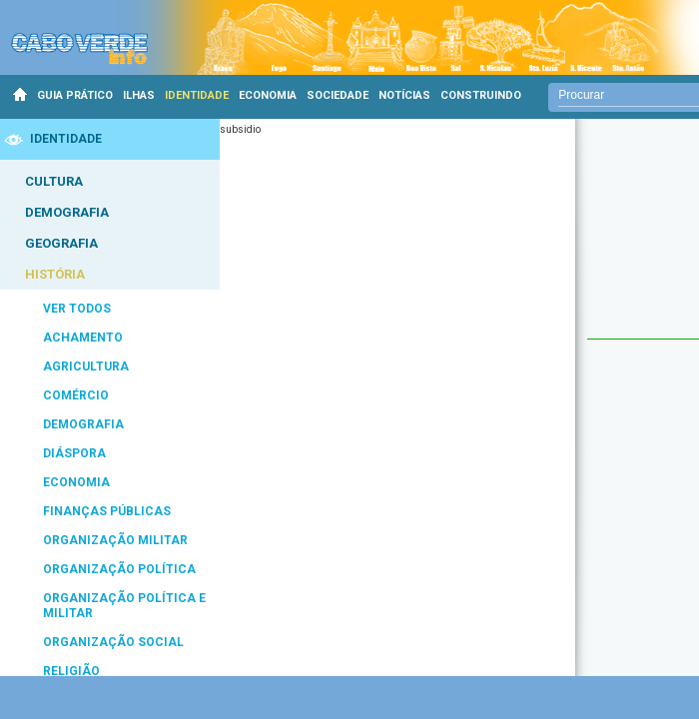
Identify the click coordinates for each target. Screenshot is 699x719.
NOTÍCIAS (404, 95)
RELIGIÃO (71, 671)
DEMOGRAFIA (67, 212)
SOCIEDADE (337, 95)
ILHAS (139, 95)
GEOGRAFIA (61, 243)
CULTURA (54, 181)
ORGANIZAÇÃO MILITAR (115, 540)
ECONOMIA (268, 95)
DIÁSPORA (74, 453)
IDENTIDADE (197, 95)
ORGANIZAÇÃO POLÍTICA (119, 569)
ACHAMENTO (83, 338)
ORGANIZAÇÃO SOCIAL (113, 642)
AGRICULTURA (86, 366)
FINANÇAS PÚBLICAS (107, 511)
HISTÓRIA (55, 274)
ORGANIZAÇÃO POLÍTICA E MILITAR (124, 605)
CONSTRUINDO (480, 95)
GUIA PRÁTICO (75, 95)
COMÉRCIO (76, 395)
